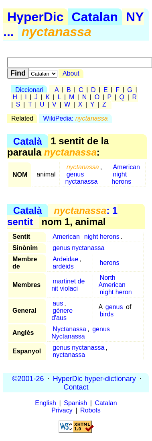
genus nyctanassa (81, 178)
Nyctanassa (69, 329)
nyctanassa (69, 354)
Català (27, 140)
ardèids (63, 266)
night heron (116, 292)
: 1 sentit (62, 216)
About (71, 73)
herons (110, 262)
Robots (90, 410)
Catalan (95, 17)
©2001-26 (28, 378)
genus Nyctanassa (80, 333)
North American (112, 281)
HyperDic (35, 17)
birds (107, 314)
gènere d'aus (62, 314)
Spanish (75, 403)
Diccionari (29, 89)
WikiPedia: (75, 118)
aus (58, 303)
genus (114, 307)
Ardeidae (65, 259)
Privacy (61, 410)
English (45, 403)
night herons (121, 178)
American (126, 167)
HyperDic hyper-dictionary (94, 378)
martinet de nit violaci (68, 285)
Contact (75, 387)
